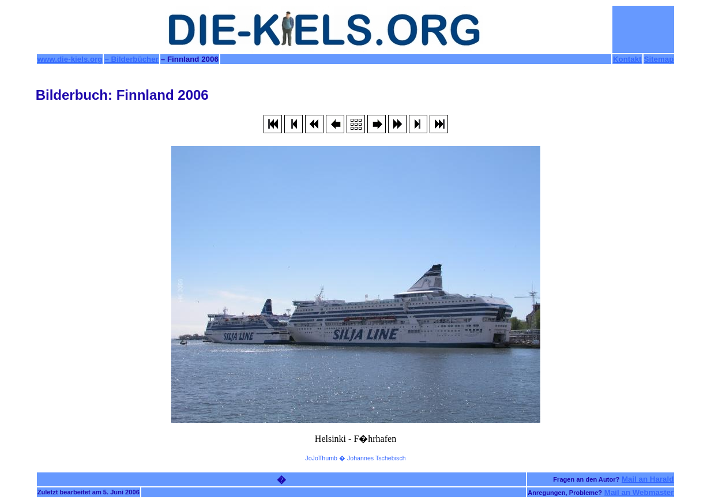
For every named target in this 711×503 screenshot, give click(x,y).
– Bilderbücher (131, 59)
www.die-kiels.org (70, 59)
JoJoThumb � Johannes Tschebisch (355, 458)
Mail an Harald (648, 479)
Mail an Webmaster (639, 492)
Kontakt (627, 59)
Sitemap (659, 59)
